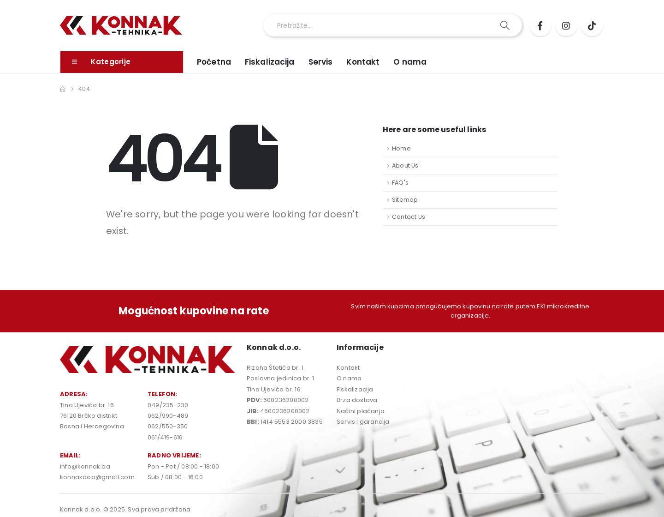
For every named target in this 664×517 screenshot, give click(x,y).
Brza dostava (357, 400)
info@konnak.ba (85, 466)
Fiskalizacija (270, 61)
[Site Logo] (121, 25)
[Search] (506, 25)
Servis (320, 61)
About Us (405, 165)
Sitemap (405, 200)
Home (401, 148)
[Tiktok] (592, 25)
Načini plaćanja (361, 411)
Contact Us (408, 217)
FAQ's (400, 182)
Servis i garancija (363, 421)
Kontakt (362, 61)
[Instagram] (566, 25)
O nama (410, 61)
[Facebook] (540, 25)
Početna (214, 61)
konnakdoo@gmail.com (97, 477)
